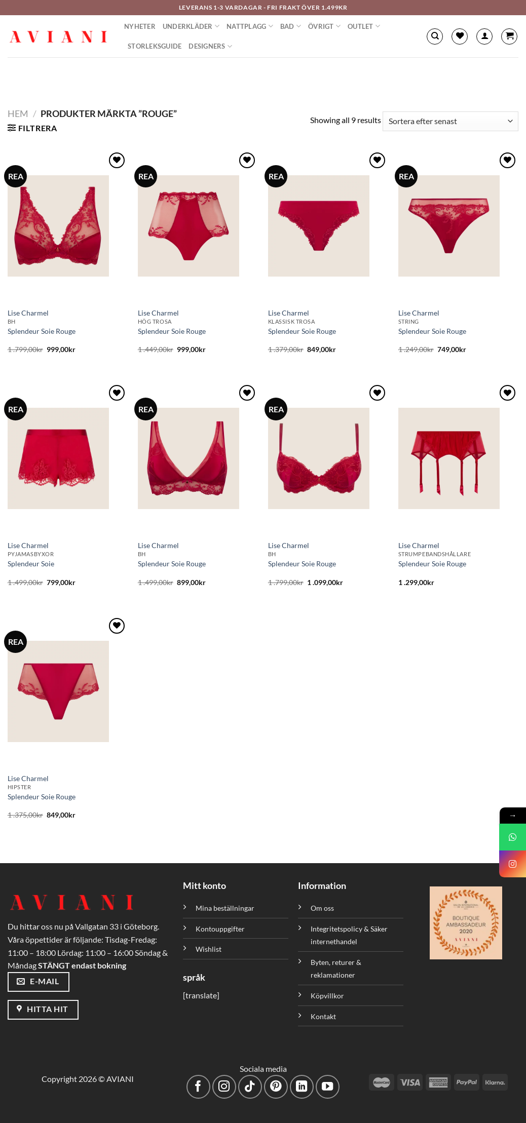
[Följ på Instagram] (224, 1087)
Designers (210, 46)
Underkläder (191, 26)
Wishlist (208, 949)
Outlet (364, 26)
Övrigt (324, 26)
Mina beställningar (226, 908)
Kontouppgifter (220, 928)
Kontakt (323, 1016)
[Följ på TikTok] (250, 1087)
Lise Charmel (28, 312)
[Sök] (435, 36)
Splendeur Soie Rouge (42, 331)
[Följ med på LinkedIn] (302, 1087)
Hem (18, 113)
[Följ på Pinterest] (276, 1087)
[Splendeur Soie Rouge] (68, 226)
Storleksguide (154, 46)
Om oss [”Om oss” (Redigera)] (322, 908)
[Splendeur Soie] (68, 458)
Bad (290, 26)
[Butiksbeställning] (450, 121)
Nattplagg (250, 26)
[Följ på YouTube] (328, 1087)
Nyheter (140, 26)
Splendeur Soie (31, 563)
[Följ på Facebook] (198, 1087)
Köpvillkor (327, 995)
